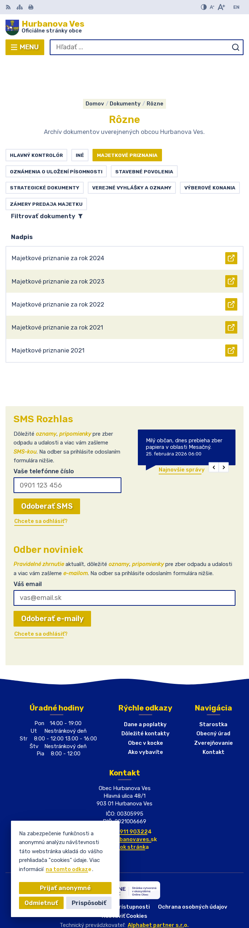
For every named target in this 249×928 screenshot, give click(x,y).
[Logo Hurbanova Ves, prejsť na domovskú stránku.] (124, 27)
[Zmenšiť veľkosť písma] (212, 7)
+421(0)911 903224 (125, 798)
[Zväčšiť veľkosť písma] (221, 7)
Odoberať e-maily (52, 585)
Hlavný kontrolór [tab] (36, 122)
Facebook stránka (124, 813)
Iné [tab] (80, 122)
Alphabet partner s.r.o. (158, 892)
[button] (214, 434)
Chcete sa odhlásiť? (41, 488)
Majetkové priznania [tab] (127, 122)
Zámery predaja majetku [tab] (46, 171)
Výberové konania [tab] (209, 154)
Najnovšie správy (182, 436)
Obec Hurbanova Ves (145, 900)
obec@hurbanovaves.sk (125, 806)
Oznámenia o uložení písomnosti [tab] (56, 138)
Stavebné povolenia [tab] (144, 138)
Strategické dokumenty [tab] (44, 154)
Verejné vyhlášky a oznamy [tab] (131, 154)
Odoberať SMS (47, 473)
